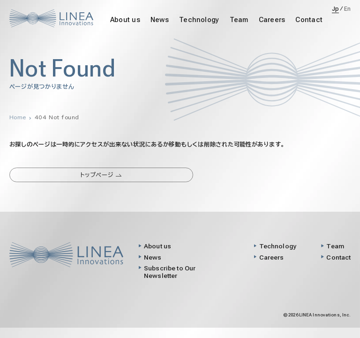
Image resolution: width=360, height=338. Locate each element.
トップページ (101, 174)
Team (239, 19)
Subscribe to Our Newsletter (169, 272)
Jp (335, 9)
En (347, 9)
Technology (199, 19)
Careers (272, 19)
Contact (308, 19)
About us (125, 19)
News (159, 19)
